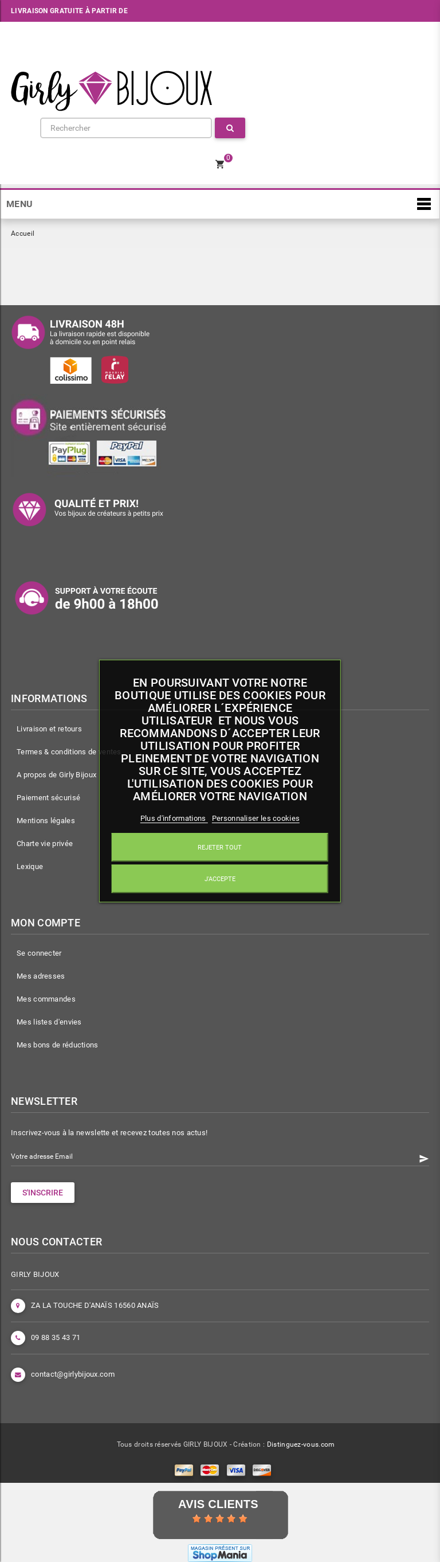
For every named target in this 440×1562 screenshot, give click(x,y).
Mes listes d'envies (49, 1022)
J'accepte (220, 879)
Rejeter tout (220, 847)
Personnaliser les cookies (256, 818)
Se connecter (39, 953)
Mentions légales (46, 820)
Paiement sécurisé (48, 797)
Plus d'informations (174, 818)
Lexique (30, 866)
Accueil (22, 233)
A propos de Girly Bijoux (56, 774)
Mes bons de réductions (58, 1045)
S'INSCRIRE (42, 1192)
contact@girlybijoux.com (73, 1374)
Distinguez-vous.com (301, 1444)
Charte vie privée (45, 843)
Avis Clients (218, 1504)
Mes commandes (46, 999)
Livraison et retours (49, 728)
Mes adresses (41, 976)
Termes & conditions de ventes (69, 751)
